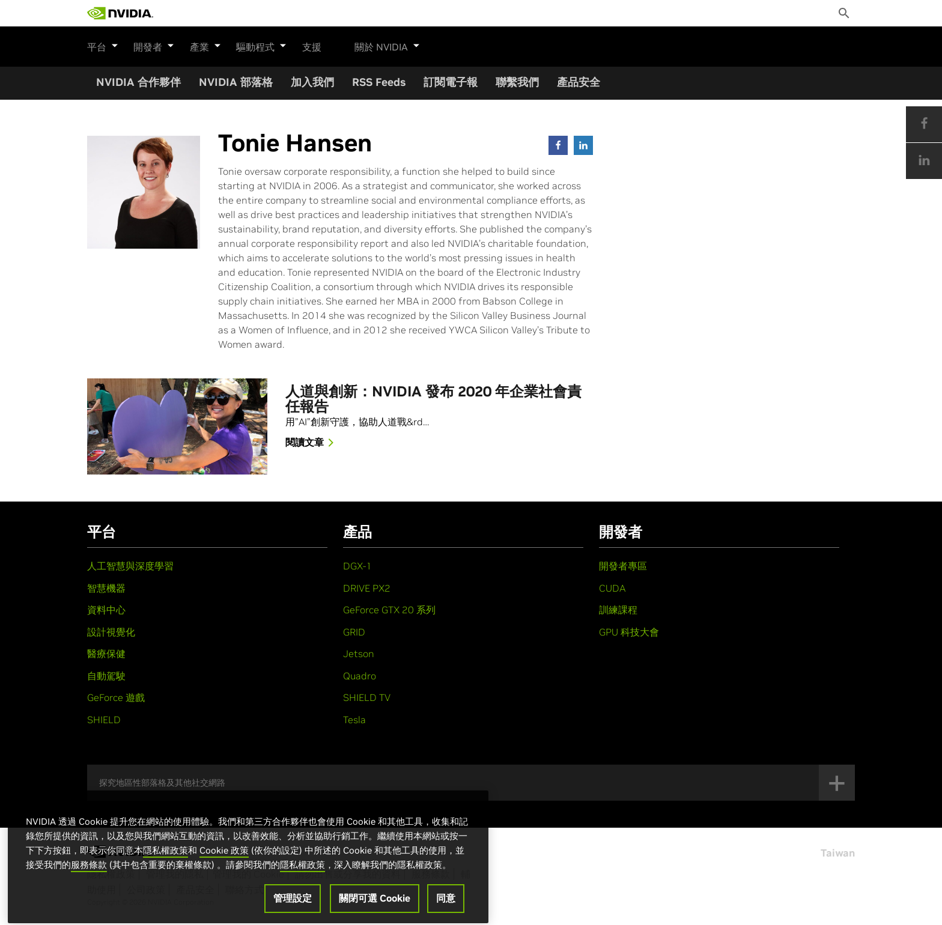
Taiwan (838, 853)
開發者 (153, 45)
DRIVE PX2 (366, 588)
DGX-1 (357, 566)
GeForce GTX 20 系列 (389, 610)
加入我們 (312, 82)
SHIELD (104, 720)
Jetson (358, 654)
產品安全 (578, 82)
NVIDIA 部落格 (236, 82)
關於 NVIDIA (386, 45)
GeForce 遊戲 (116, 697)
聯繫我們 (517, 82)
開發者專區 (623, 566)
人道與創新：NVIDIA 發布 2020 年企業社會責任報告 (433, 399)
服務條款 (89, 882)
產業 (204, 45)
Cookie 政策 (224, 867)
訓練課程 (618, 610)
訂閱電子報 (451, 82)
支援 (310, 47)
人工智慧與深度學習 (130, 566)
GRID (354, 632)
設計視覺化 (111, 632)
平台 (102, 45)
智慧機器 (106, 588)
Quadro (359, 676)
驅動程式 (260, 45)
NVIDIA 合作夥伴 (138, 82)
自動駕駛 (106, 676)
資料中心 (106, 610)
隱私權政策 (165, 867)
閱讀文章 (311, 443)
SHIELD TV (366, 697)
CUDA (612, 588)
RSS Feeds (379, 82)
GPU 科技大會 (629, 632)
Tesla (354, 720)
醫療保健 (106, 654)
